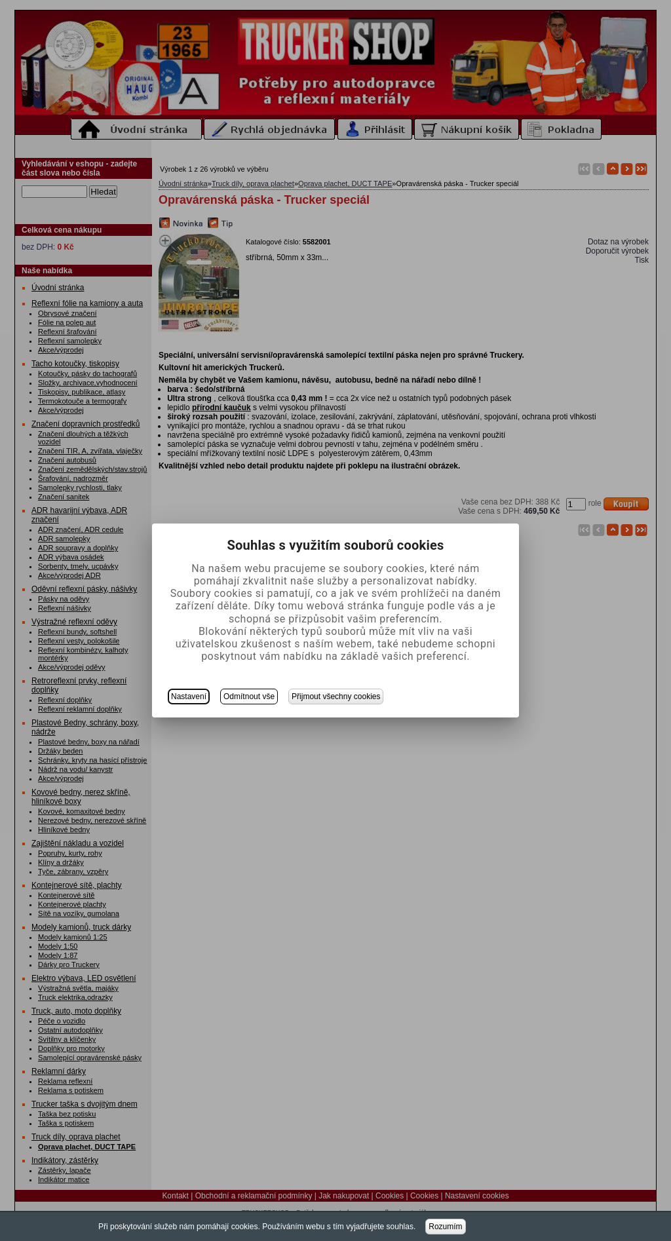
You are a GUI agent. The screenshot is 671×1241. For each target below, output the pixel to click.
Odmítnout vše (249, 696)
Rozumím (445, 1226)
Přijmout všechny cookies (336, 696)
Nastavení (188, 696)
